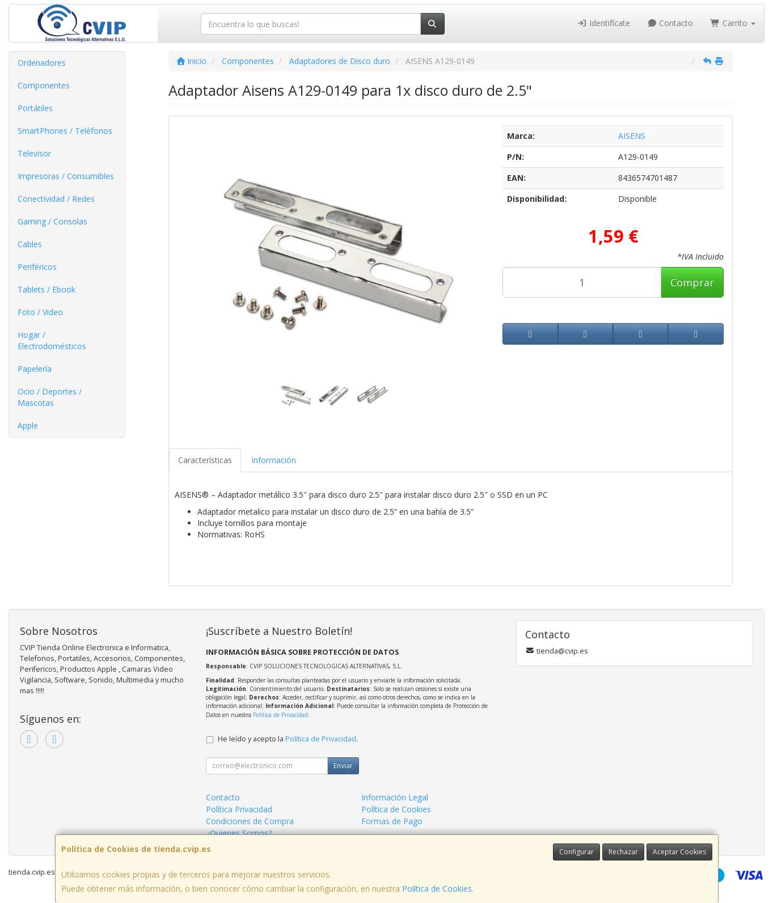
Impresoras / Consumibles (66, 176)
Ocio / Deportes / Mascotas (50, 397)
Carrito (732, 23)
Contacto (670, 23)
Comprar (692, 282)
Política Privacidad (239, 809)
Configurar (576, 852)
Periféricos (37, 266)
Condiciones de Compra (250, 821)
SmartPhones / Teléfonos (65, 130)
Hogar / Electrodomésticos (52, 340)
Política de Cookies (437, 888)
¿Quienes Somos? (239, 833)
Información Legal (394, 797)
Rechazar (623, 852)
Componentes (44, 85)
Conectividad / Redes (56, 198)
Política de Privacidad (280, 715)
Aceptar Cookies (679, 852)
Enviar (343, 765)
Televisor (34, 153)
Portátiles (35, 108)
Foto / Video (40, 312)
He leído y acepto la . (288, 739)
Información (273, 460)
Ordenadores (42, 62)
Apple (28, 425)
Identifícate (603, 23)
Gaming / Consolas (52, 221)
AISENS (631, 135)
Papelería (35, 368)
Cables (30, 244)
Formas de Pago (392, 821)
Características (205, 460)
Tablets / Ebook (46, 289)
